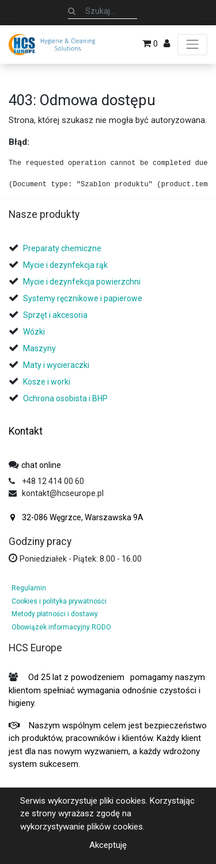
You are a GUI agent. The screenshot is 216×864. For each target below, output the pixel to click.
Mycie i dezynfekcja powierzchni (82, 281)
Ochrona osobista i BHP (65, 398)
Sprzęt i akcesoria (55, 315)
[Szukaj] (71, 11)
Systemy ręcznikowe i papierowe (83, 298)
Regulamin (29, 588)
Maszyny (39, 348)
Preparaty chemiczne (63, 248)
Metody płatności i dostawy (55, 614)
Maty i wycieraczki (56, 365)
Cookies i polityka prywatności (59, 601)
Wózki (34, 331)
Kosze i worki (46, 381)
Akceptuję (108, 845)
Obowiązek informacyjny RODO (61, 627)
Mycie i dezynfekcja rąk (65, 265)
